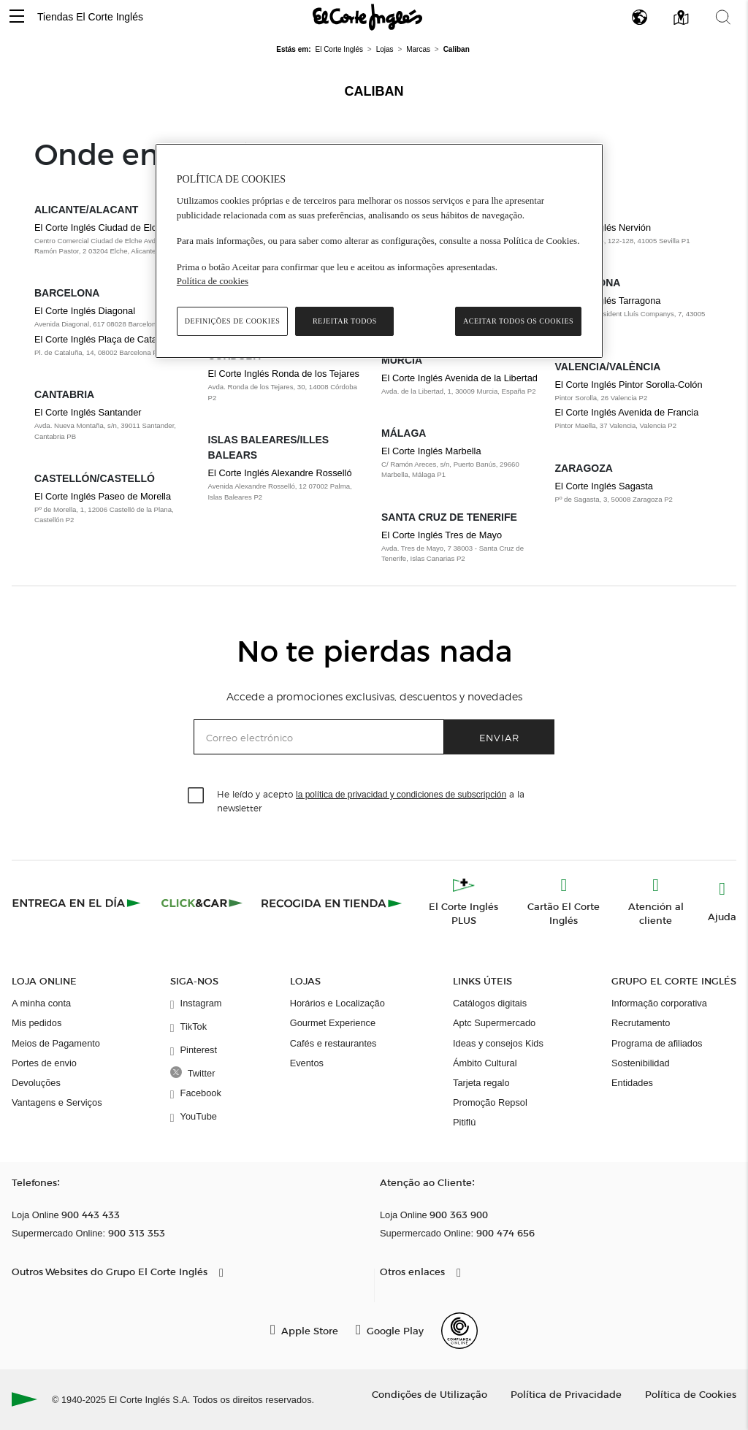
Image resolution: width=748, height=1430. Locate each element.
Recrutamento (640, 1022)
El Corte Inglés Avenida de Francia (627, 412)
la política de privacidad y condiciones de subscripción (401, 794)
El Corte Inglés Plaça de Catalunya (106, 339)
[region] (379, 251)
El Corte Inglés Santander (88, 412)
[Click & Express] (78, 902)
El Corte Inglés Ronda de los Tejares (283, 373)
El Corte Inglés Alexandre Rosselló (280, 472)
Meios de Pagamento (56, 1043)
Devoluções (36, 1082)
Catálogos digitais (490, 1003)
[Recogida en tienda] (331, 902)
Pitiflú (464, 1122)
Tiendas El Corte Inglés (90, 17)
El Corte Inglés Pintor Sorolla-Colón (629, 384)
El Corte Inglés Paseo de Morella (102, 496)
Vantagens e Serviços (57, 1102)
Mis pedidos (36, 1022)
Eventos (307, 1063)
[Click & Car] (202, 902)
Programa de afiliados (656, 1043)
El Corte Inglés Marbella (431, 451)
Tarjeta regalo (481, 1082)
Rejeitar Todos (345, 321)
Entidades (632, 1082)
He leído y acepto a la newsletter (370, 800)
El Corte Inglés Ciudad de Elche (100, 227)
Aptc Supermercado (494, 1022)
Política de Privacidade (566, 1394)
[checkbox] (196, 796)
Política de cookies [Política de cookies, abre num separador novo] (212, 280)
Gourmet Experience (332, 1022)
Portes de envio (44, 1063)
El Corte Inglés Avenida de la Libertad (459, 377)
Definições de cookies (232, 321)
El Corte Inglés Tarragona (608, 300)
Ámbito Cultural (484, 1063)
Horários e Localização (337, 1003)
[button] (16, 17)
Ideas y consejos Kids (498, 1043)
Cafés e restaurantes (333, 1043)
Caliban (374, 91)
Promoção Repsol (490, 1102)
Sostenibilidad (640, 1063)
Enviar (499, 737)
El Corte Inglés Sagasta (604, 486)
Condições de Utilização (429, 1394)
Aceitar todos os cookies (518, 321)
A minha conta (41, 1003)
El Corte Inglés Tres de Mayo (441, 534)
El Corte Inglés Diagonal (84, 310)
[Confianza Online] (459, 1330)
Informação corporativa (659, 1003)
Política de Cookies (690, 1394)
